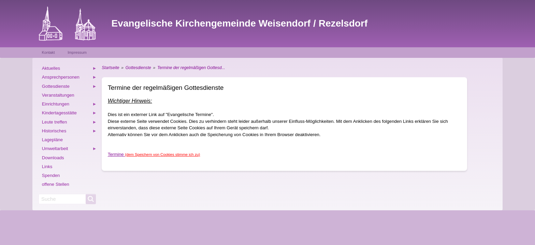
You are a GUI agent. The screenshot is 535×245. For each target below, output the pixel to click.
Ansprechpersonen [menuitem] (69, 78)
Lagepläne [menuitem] (52, 139)
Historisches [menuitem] (69, 131)
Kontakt (48, 52)
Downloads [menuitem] (53, 157)
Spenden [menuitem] (51, 175)
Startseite (110, 67)
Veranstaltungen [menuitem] (58, 95)
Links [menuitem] (47, 166)
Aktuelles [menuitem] (69, 69)
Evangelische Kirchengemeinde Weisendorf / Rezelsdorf (240, 23)
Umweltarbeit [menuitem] (69, 149)
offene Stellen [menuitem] (55, 184)
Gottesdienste (138, 67)
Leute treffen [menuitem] (69, 123)
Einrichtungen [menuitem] (69, 105)
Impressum (77, 52)
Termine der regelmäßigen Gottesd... (191, 67)
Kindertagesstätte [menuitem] (69, 113)
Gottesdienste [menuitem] (69, 87)
